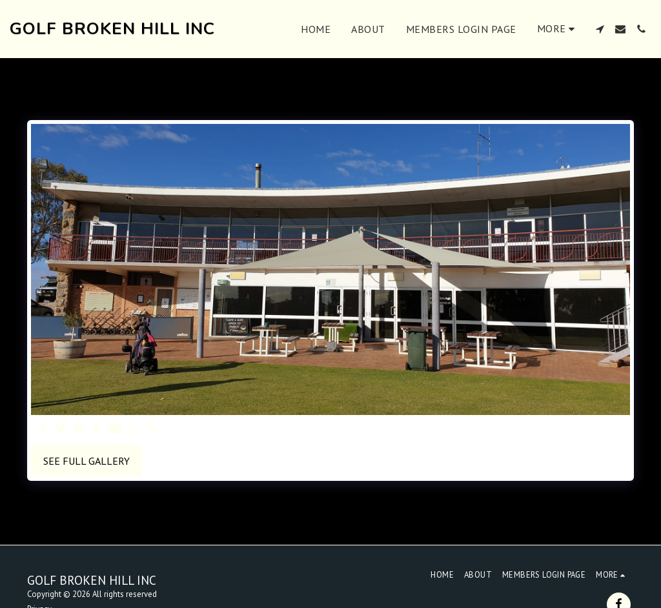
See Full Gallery (86, 460)
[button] (599, 29)
